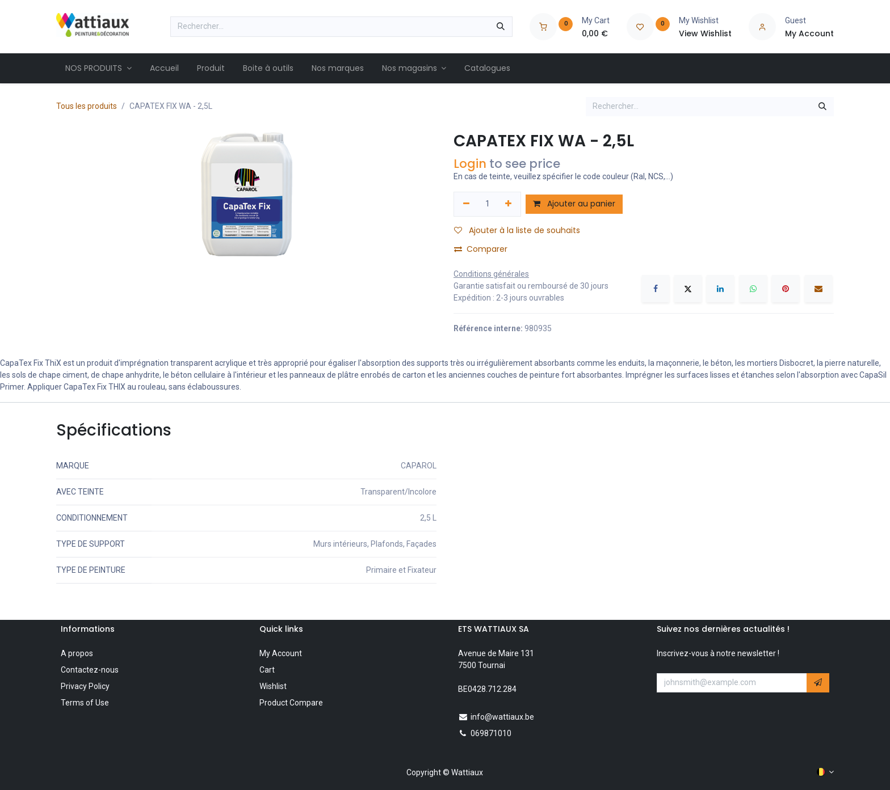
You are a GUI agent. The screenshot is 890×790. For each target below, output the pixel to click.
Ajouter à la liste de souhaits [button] (517, 230)
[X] (688, 288)
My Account (280, 653)
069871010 (491, 733)
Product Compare (291, 702)
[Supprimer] (466, 204)
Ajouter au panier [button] (574, 203)
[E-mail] (818, 288)
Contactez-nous (90, 669)
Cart (267, 669)
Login (470, 163)
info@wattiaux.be (502, 716)
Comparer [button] (480, 249)
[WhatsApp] (753, 288)
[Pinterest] (785, 288)
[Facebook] (655, 288)
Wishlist (273, 686)
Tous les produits (86, 106)
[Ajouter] (508, 204)
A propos (77, 653)
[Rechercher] (500, 26)
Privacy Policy (85, 686)
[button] (818, 682)
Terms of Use (85, 702)
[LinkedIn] (720, 288)
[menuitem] (98, 68)
